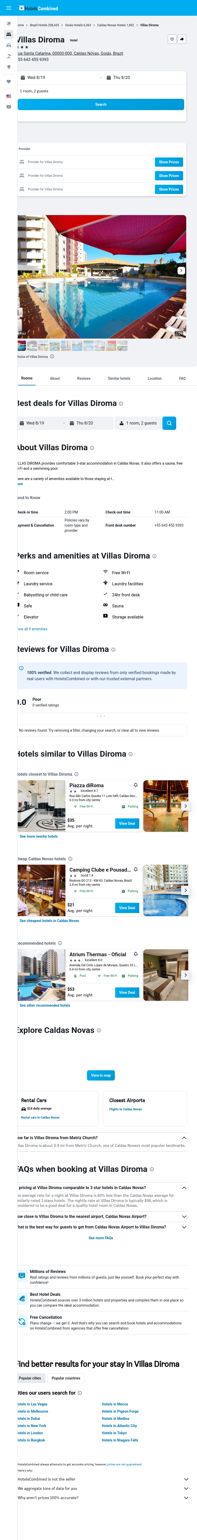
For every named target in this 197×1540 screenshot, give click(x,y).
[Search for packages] (8, 56)
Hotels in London (42, 1455)
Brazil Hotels (51, 25)
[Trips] (8, 81)
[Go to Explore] (8, 67)
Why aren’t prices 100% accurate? (110, 1519)
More (31, 484)
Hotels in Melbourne (44, 1433)
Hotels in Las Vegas (44, 1426)
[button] (8, 8)
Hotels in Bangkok (43, 1462)
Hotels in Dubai (40, 1440)
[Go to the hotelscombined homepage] (38, 7)
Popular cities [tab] (43, 1400)
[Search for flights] (8, 24)
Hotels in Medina (122, 1440)
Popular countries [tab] (79, 1400)
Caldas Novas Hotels (124, 25)
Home (32, 25)
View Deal (140, 823)
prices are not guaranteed (137, 1486)
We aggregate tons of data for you (110, 1510)
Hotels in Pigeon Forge (127, 1433)
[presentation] (65, 356)
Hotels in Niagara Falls (127, 1462)
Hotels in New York (43, 1447)
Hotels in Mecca (121, 1426)
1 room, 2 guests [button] (47, 90)
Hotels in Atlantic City (126, 1447)
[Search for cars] (8, 45)
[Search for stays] (8, 34)
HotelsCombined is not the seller (110, 1501)
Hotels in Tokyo (121, 1455)
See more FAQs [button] (107, 1249)
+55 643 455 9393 (45, 59)
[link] (51, 836)
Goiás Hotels (87, 25)
